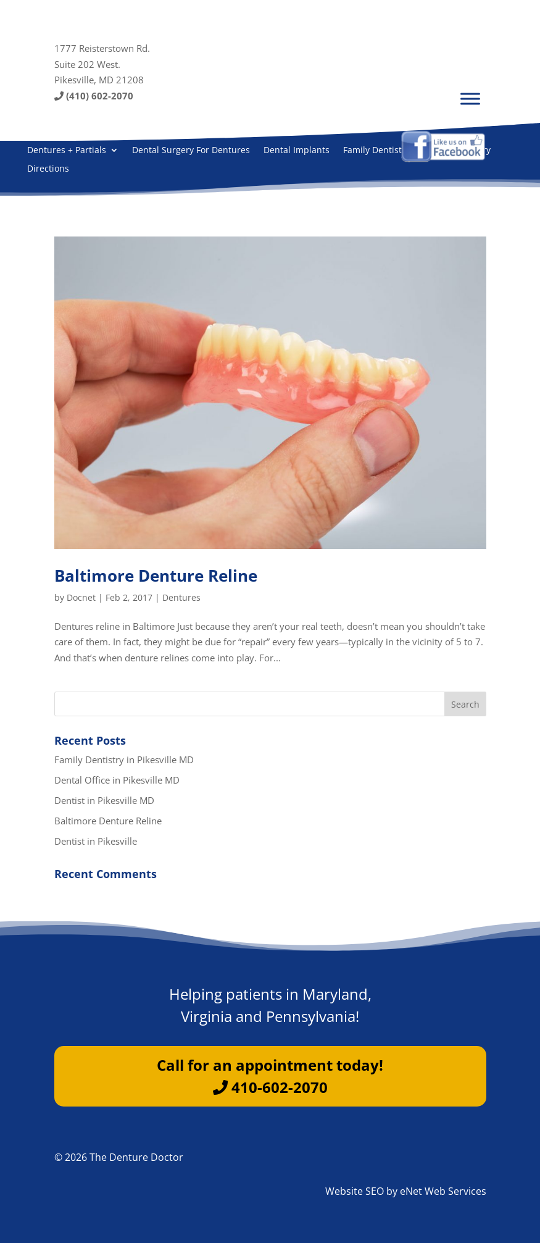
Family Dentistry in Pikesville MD (124, 759)
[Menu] (470, 98)
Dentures (181, 597)
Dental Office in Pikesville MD (117, 780)
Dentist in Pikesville (95, 841)
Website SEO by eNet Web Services (405, 1191)
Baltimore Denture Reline (155, 575)
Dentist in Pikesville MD (104, 800)
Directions (48, 169)
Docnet (81, 597)
